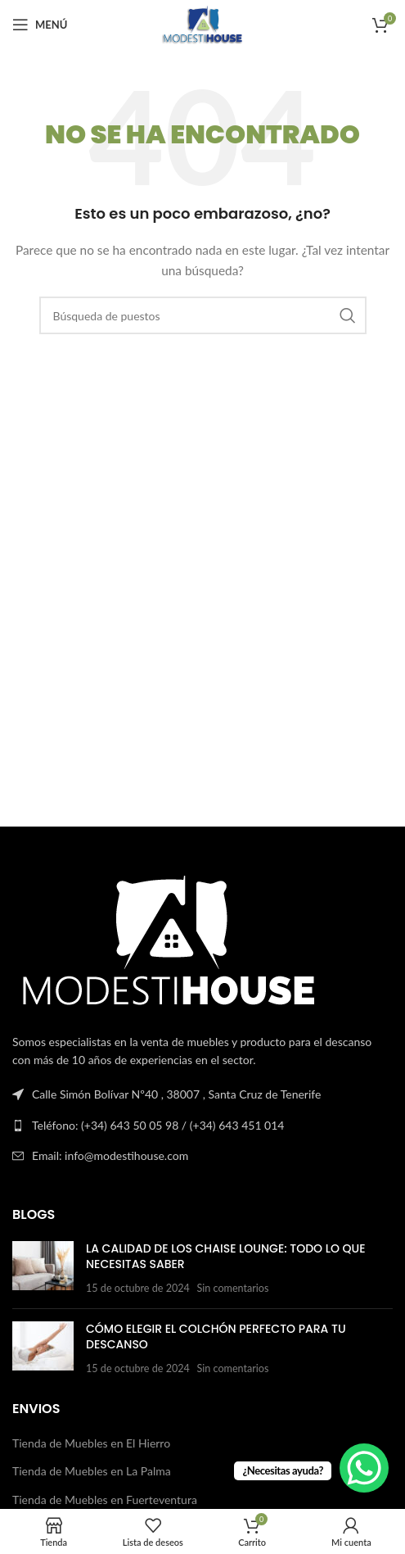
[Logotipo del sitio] (202, 23)
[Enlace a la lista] (202, 1126)
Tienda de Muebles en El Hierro (91, 1443)
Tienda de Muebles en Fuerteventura (104, 1499)
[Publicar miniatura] (43, 1268)
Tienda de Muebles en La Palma (91, 1471)
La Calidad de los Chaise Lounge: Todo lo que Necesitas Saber (226, 1256)
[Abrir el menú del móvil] (39, 24)
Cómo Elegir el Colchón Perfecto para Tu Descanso (216, 1337)
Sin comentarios (232, 1288)
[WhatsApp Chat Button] (364, 1468)
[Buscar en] (203, 315)
